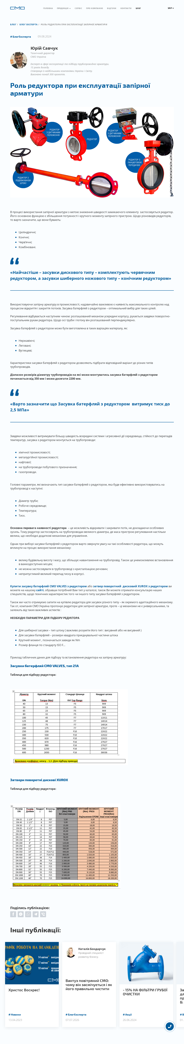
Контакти (126, 8)
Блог (138, 8)
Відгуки (111, 8)
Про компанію (94, 8)
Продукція (62, 8)
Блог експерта (29, 24)
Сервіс (78, 8)
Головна (48, 8)
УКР (171, 8)
